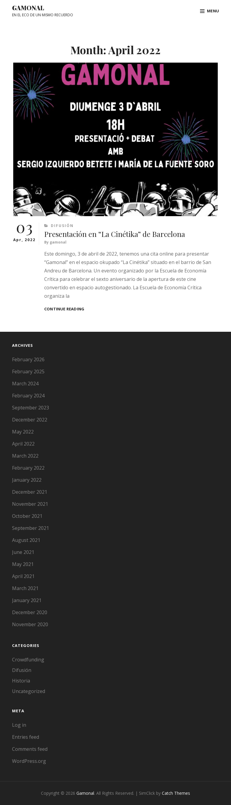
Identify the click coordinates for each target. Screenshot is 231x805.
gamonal (58, 242)
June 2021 (23, 552)
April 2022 (23, 443)
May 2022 (23, 431)
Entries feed (25, 737)
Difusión (62, 225)
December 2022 (29, 419)
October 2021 (27, 516)
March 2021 (25, 588)
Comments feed (30, 749)
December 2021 (29, 492)
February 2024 (28, 395)
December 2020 (29, 612)
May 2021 (23, 564)
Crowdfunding (28, 659)
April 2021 (23, 576)
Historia (21, 680)
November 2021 (30, 504)
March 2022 (25, 455)
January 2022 (27, 480)
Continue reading (64, 309)
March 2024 (25, 383)
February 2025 (28, 371)
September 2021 (30, 528)
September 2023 (30, 407)
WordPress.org (29, 761)
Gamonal (28, 8)
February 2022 (28, 468)
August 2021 (26, 540)
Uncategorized (28, 691)
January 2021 (27, 600)
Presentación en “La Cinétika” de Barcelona (114, 234)
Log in (19, 725)
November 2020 (30, 624)
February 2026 (28, 359)
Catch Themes (176, 793)
